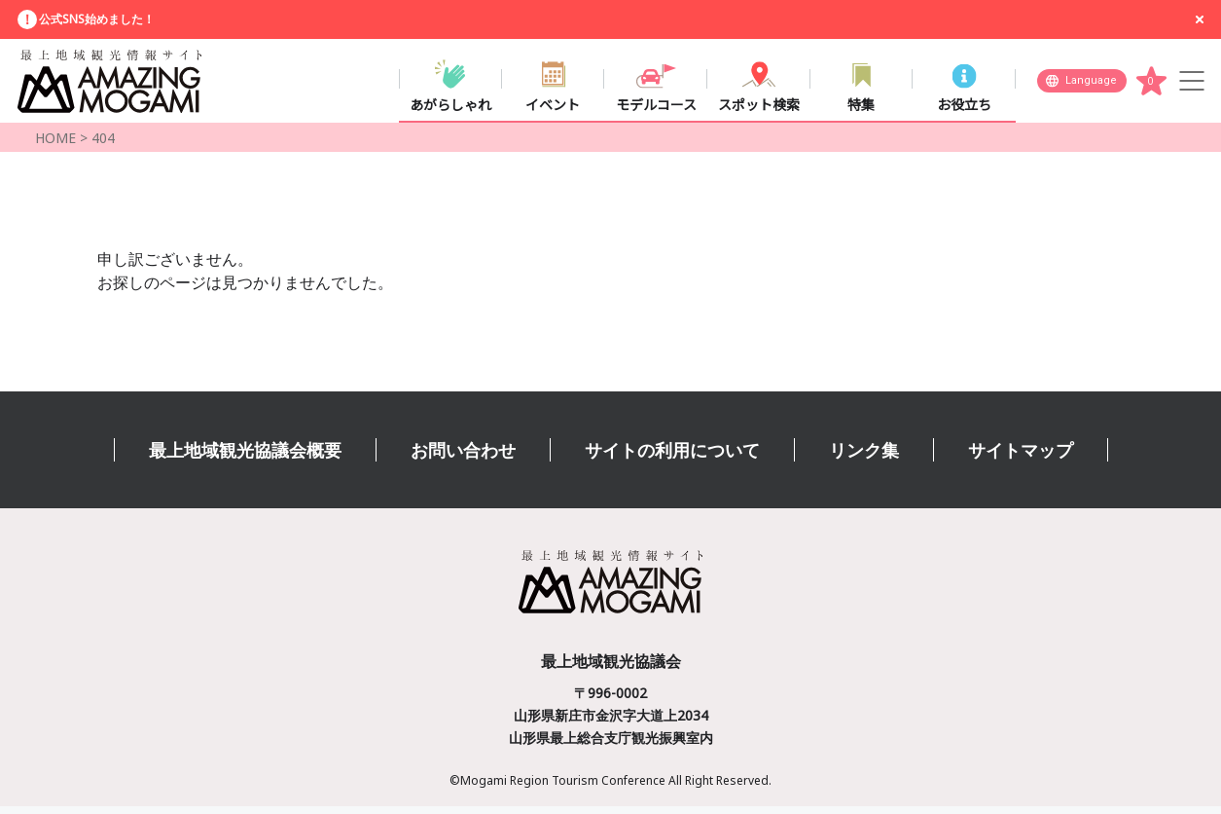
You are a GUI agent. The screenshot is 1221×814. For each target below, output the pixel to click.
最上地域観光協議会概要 (245, 457)
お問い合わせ (463, 457)
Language (1091, 83)
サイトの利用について (672, 457)
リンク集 (864, 457)
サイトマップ (1020, 457)
